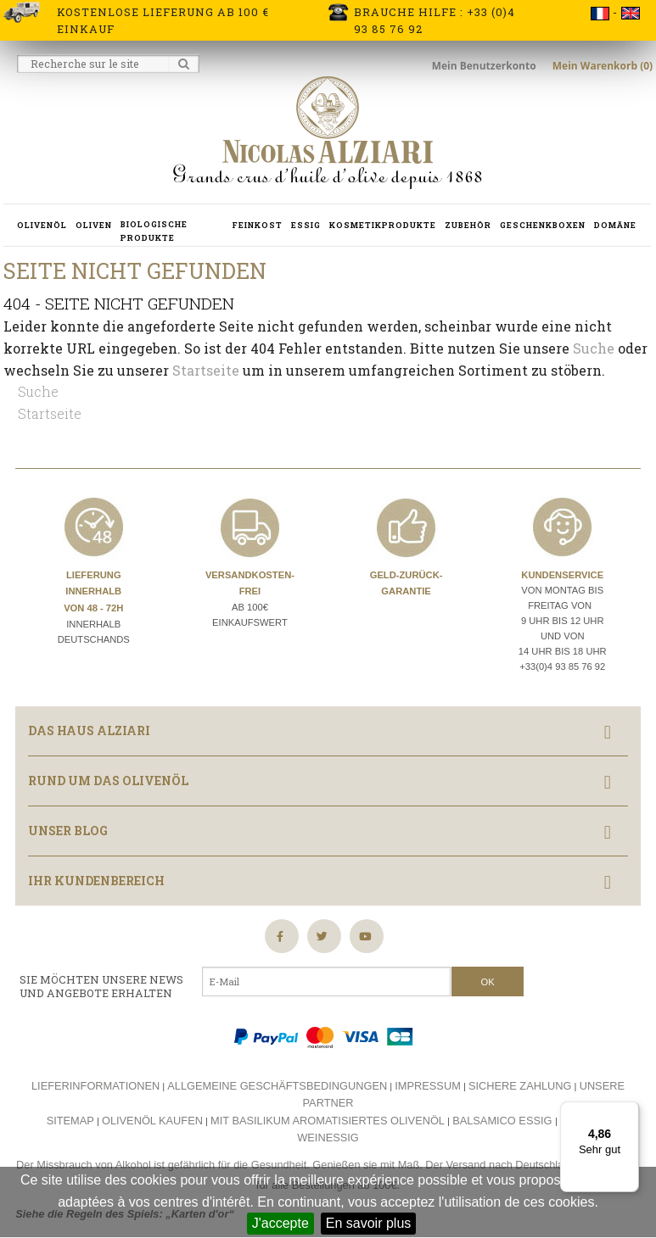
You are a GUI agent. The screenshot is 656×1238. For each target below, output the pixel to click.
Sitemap (70, 1120)
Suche (593, 348)
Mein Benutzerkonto (485, 66)
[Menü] (629, 1111)
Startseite (205, 370)
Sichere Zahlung (520, 1085)
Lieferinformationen (95, 1085)
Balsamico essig (503, 1120)
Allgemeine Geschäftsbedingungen (277, 1085)
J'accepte (280, 1223)
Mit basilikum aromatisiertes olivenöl (327, 1120)
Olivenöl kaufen (152, 1120)
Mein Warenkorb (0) (602, 66)
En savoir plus (369, 1223)
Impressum (428, 1085)
